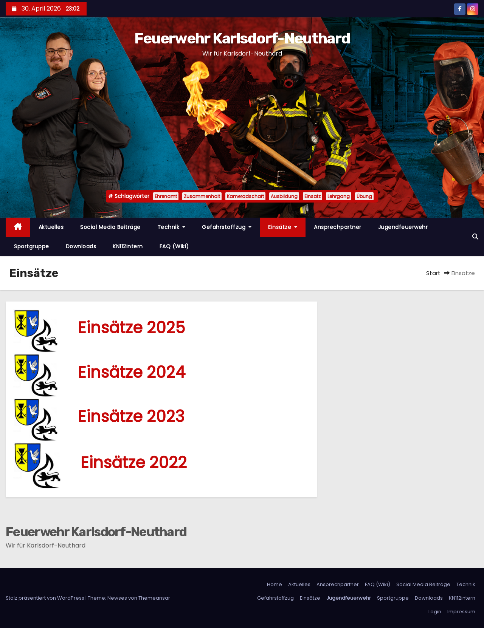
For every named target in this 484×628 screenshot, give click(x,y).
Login (434, 611)
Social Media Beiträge (110, 227)
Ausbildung (284, 196)
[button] (475, 236)
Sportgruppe (31, 246)
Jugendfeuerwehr (403, 227)
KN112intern (128, 246)
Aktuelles (51, 227)
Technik (171, 227)
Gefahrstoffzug (226, 227)
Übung (364, 196)
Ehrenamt (166, 196)
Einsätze (282, 227)
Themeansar (154, 598)
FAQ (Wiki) (174, 246)
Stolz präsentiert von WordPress (45, 598)
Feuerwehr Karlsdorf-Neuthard (242, 38)
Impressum (461, 611)
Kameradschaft (245, 196)
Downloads (81, 246)
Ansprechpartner (337, 227)
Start (433, 273)
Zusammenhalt (202, 196)
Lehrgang (338, 196)
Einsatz (312, 196)
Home (274, 584)
